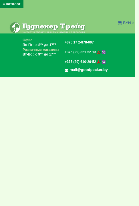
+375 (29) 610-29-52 (85, 62)
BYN (129, 23)
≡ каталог (12, 4)
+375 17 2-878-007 (79, 42)
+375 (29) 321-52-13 (85, 52)
